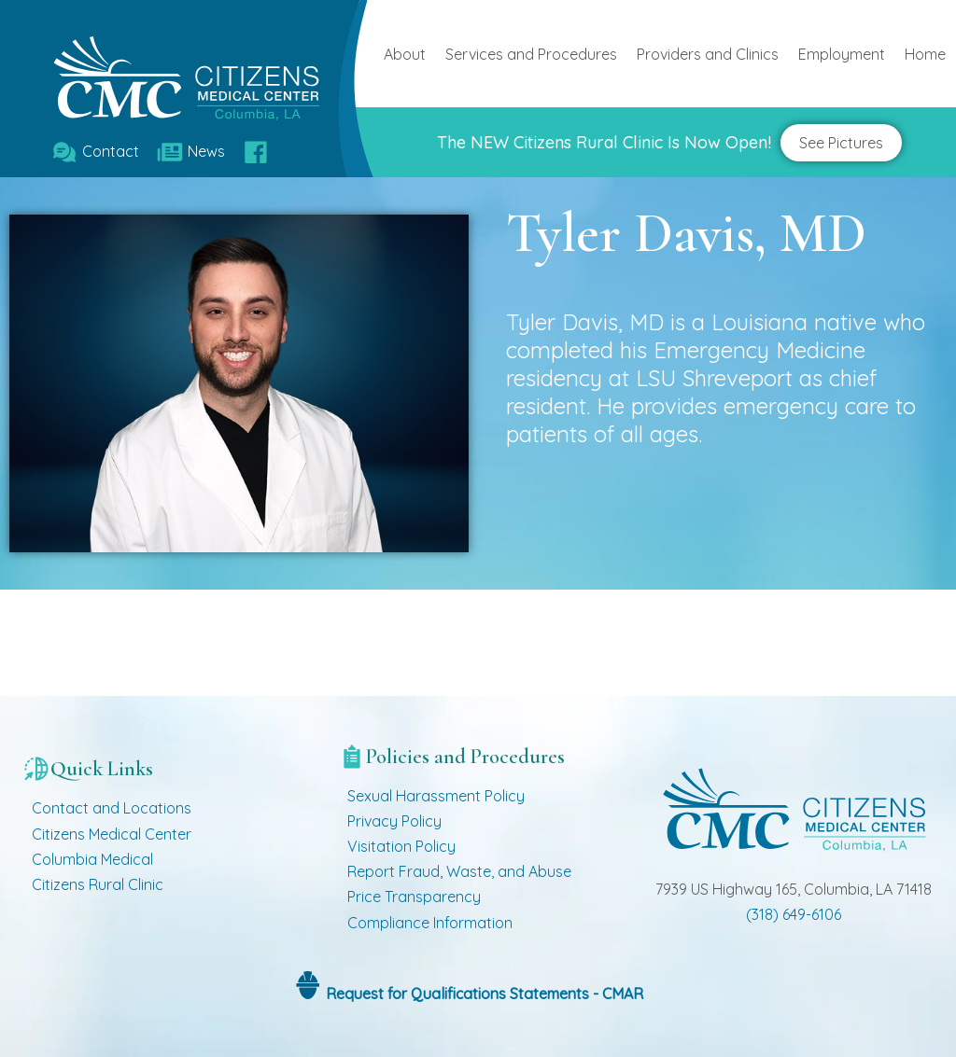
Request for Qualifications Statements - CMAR (482, 993)
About (405, 54)
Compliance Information (430, 922)
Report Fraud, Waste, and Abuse (459, 871)
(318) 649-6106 (793, 914)
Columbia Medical (92, 859)
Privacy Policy (394, 821)
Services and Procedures (531, 54)
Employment (841, 54)
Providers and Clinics (708, 54)
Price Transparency (414, 896)
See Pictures (841, 142)
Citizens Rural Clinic (97, 884)
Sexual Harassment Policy (436, 795)
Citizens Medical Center (111, 834)
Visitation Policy (401, 846)
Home (925, 54)
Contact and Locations (111, 808)
